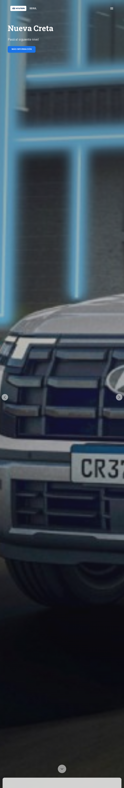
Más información (22, 49)
